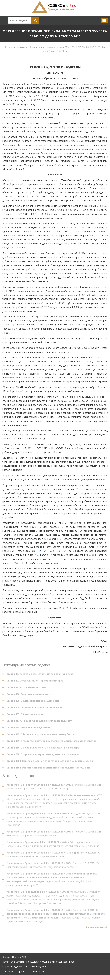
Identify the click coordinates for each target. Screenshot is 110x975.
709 (39, 550)
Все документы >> (96, 927)
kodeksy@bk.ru (39, 966)
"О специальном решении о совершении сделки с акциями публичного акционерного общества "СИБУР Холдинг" (53, 844)
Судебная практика (16, 46)
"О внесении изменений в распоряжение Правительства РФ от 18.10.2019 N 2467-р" (54, 787)
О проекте (21, 971)
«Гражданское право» (64, 961)
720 (52, 550)
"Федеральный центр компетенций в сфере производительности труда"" (51, 880)
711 (46, 550)
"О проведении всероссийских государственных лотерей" (53, 855)
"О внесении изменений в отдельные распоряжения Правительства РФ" (54, 834)
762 (64, 550)
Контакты (7, 971)
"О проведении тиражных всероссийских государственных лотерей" (52, 865)
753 (58, 550)
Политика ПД (36, 971)
